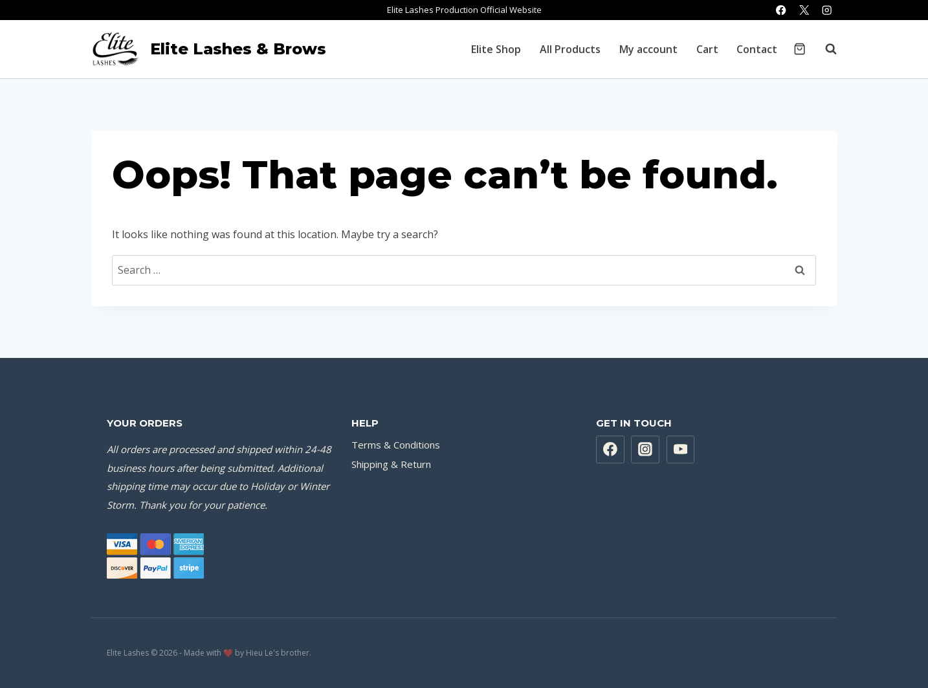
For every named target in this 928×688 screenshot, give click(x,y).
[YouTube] (681, 450)
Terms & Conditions (395, 444)
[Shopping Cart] (799, 49)
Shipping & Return (391, 464)
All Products (570, 49)
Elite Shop (496, 49)
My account (648, 49)
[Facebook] (781, 10)
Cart (707, 49)
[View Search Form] (824, 49)
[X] (804, 10)
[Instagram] (827, 10)
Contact (756, 49)
